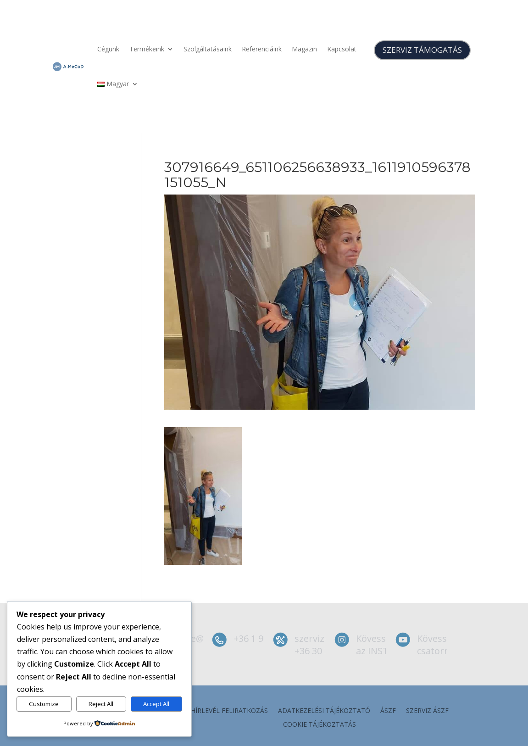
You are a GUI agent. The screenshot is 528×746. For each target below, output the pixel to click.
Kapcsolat (341, 49)
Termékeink (146, 49)
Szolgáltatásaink (207, 49)
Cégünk (108, 49)
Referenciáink (262, 49)
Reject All (101, 704)
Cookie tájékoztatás (319, 725)
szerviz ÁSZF (427, 711)
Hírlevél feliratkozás (229, 711)
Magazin (304, 49)
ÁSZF (388, 711)
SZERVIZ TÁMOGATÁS (422, 50)
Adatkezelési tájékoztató (324, 711)
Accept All (156, 704)
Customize (44, 704)
